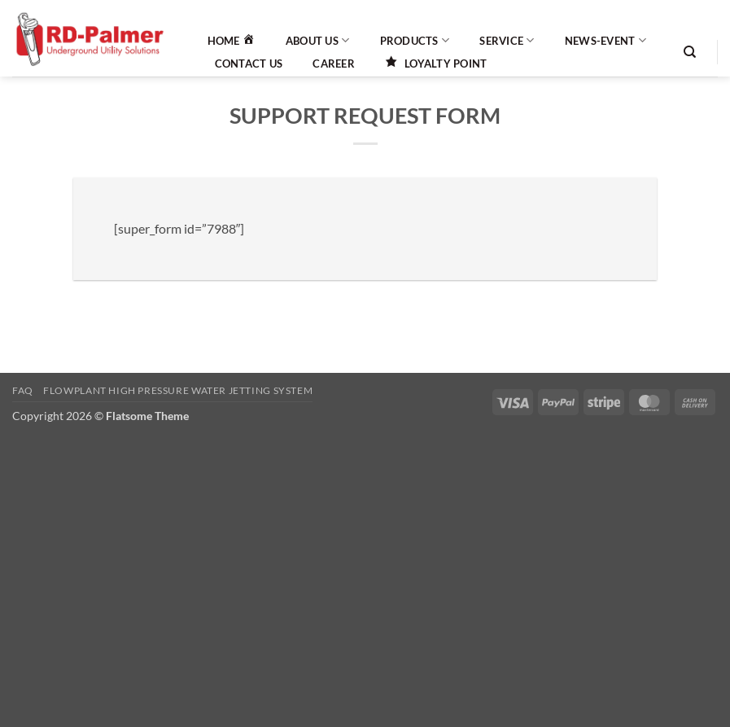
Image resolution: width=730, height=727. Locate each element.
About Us (318, 40)
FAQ (22, 390)
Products (415, 40)
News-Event (605, 40)
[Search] (689, 52)
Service (506, 40)
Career (334, 63)
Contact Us (249, 63)
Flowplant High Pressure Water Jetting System (178, 390)
